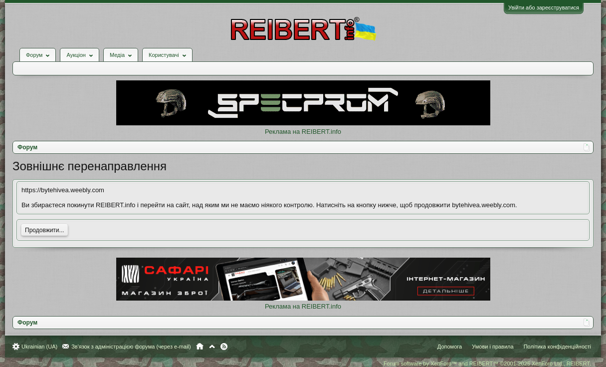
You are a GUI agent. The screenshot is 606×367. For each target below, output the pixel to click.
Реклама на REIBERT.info (303, 131)
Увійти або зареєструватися (543, 7)
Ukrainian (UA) (39, 347)
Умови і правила (492, 347)
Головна (199, 346)
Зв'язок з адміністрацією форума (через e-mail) (131, 347)
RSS (223, 346)
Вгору (211, 346)
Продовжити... (44, 230)
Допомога (449, 347)
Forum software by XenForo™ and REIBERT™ (487, 364)
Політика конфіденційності (557, 347)
